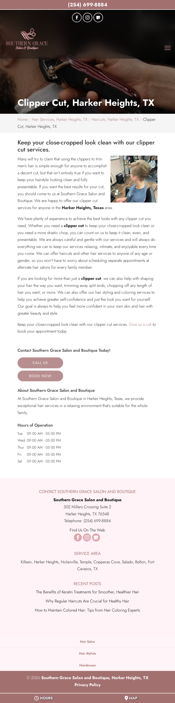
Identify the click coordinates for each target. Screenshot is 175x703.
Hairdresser (87, 665)
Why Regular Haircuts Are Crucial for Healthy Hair (87, 601)
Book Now (40, 376)
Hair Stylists (87, 653)
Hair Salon (87, 641)
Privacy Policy (87, 685)
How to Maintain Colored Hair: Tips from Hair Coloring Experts (87, 610)
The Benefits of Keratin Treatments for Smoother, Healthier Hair (87, 592)
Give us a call (140, 324)
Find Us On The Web (87, 530)
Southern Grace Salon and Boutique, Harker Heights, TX (94, 678)
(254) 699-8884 (87, 4)
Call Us (40, 362)
